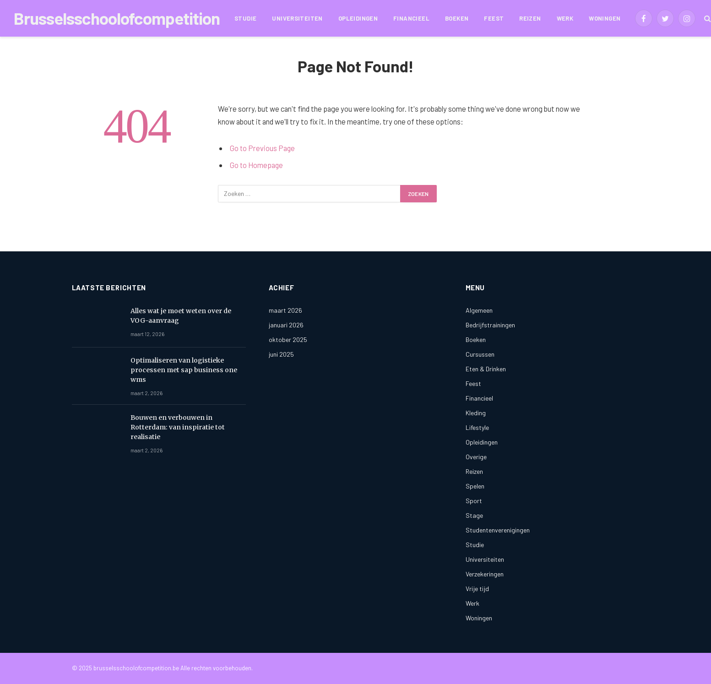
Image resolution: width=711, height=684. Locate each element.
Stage (474, 515)
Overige (476, 457)
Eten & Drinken (486, 369)
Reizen (530, 18)
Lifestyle (477, 427)
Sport (474, 501)
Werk (565, 18)
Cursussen (480, 354)
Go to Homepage (257, 164)
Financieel (411, 18)
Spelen (475, 486)
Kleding (476, 413)
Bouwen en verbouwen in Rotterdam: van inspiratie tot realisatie (177, 427)
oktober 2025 (288, 339)
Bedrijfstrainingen (490, 325)
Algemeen (479, 310)
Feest (494, 18)
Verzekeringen (485, 574)
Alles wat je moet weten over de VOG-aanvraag (180, 316)
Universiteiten (297, 18)
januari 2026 (286, 325)
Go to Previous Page (263, 147)
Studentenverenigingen (498, 530)
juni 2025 (281, 354)
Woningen (604, 18)
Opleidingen (358, 18)
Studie (245, 18)
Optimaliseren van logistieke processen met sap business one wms (183, 370)
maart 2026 (285, 310)
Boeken (456, 18)
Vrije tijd (477, 588)
